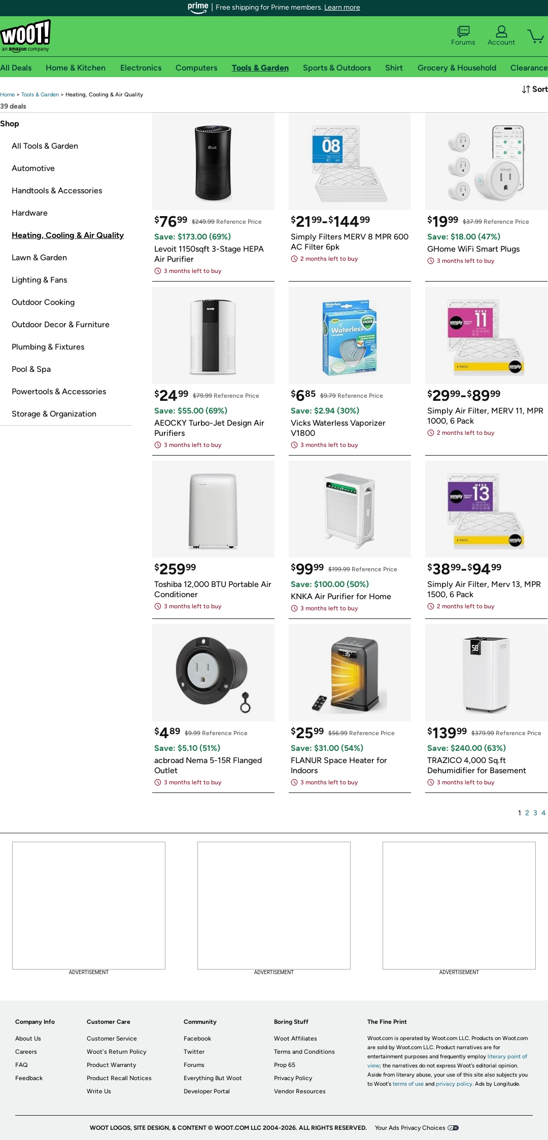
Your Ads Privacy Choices (410, 1127)
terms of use (408, 1084)
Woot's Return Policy (116, 1051)
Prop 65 (284, 1064)
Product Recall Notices (119, 1078)
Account (501, 36)
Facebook (197, 1038)
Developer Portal (207, 1091)
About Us (28, 1038)
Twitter (194, 1051)
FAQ (21, 1064)
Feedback (29, 1078)
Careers (26, 1051)
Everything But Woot (213, 1078)
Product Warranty (111, 1064)
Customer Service (112, 1038)
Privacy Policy (293, 1078)
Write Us (99, 1091)
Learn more (342, 7)
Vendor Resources (300, 1091)
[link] (7, 94)
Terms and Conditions (304, 1051)
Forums (463, 36)
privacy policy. (454, 1084)
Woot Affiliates (295, 1038)
